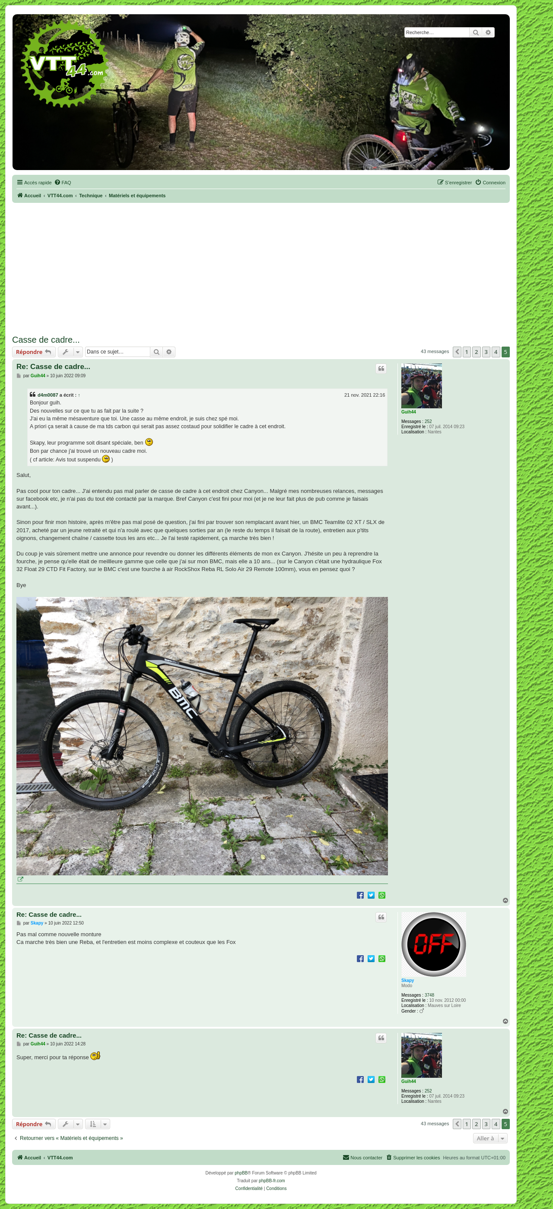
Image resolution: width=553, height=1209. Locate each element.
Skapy (407, 980)
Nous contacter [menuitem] (362, 1157)
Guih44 (408, 412)
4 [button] (495, 352)
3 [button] (486, 352)
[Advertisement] (261, 267)
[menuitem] (62, 182)
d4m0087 (48, 395)
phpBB (241, 1173)
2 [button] (476, 352)
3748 (429, 995)
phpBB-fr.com (272, 1180)
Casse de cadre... (46, 339)
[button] (457, 352)
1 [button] (466, 352)
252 (428, 421)
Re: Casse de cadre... (53, 367)
